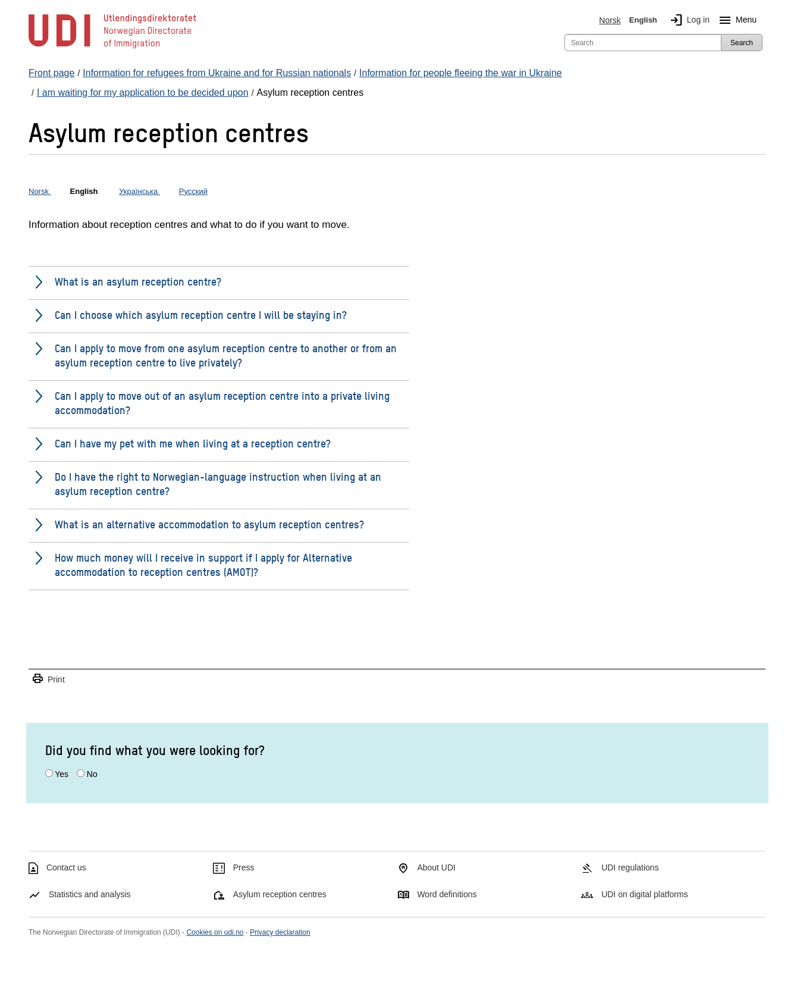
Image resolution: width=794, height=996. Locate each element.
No (92, 774)
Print (48, 679)
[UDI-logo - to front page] (112, 47)
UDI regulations (630, 867)
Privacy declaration (280, 932)
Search (741, 43)
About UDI (436, 867)
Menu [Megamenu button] (735, 20)
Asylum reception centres (280, 894)
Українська (139, 191)
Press (244, 867)
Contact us (66, 867)
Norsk (610, 20)
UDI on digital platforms (644, 894)
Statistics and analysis (90, 894)
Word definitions (446, 894)
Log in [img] (688, 20)
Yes (61, 774)
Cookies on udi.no (214, 932)
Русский (193, 191)
